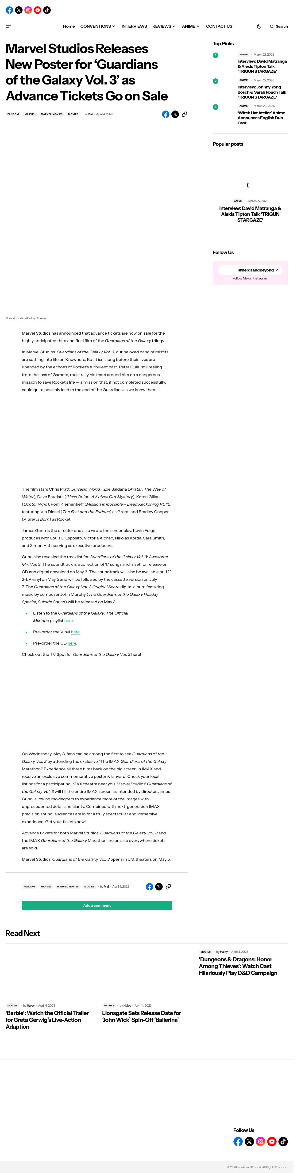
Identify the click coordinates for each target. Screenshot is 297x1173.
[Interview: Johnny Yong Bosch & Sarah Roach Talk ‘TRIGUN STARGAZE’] (223, 88)
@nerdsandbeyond (256, 269)
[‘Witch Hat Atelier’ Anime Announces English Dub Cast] (223, 114)
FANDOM (13, 114)
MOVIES (73, 114)
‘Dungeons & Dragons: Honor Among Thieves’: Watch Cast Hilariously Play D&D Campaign (238, 966)
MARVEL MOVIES (52, 114)
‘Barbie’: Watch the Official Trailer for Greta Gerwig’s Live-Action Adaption (47, 1020)
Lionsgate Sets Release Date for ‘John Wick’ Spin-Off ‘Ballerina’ (141, 1016)
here (68, 620)
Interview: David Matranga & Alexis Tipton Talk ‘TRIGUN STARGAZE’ (262, 66)
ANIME (243, 54)
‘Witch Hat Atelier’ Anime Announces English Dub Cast (261, 118)
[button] (8, 26)
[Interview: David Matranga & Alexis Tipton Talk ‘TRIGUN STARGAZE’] (223, 63)
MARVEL (29, 114)
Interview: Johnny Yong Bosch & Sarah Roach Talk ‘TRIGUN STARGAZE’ (262, 92)
